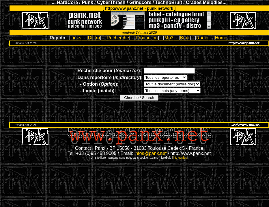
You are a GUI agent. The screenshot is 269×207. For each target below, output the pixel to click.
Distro (94, 37)
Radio (202, 37)
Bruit (185, 37)
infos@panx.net (150, 153)
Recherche (118, 37)
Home (221, 37)
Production (147, 37)
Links (75, 37)
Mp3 (169, 37)
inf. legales (180, 157)
